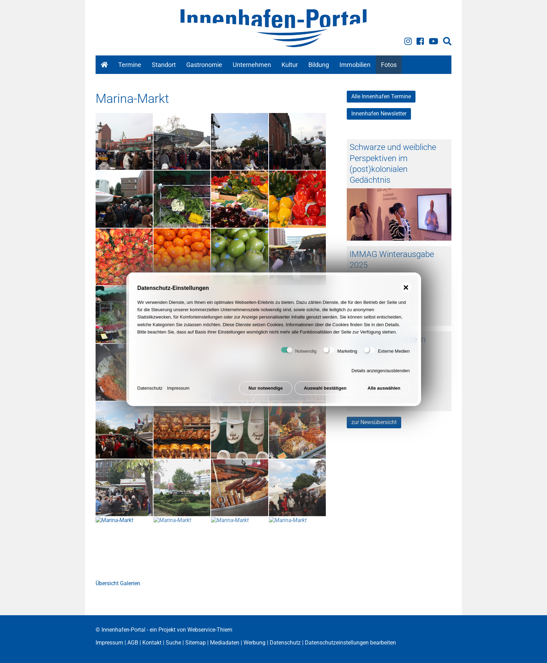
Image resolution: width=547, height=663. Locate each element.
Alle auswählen (384, 394)
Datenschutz (150, 394)
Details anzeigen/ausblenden (381, 377)
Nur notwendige (265, 394)
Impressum (178, 394)
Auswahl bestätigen (325, 394)
